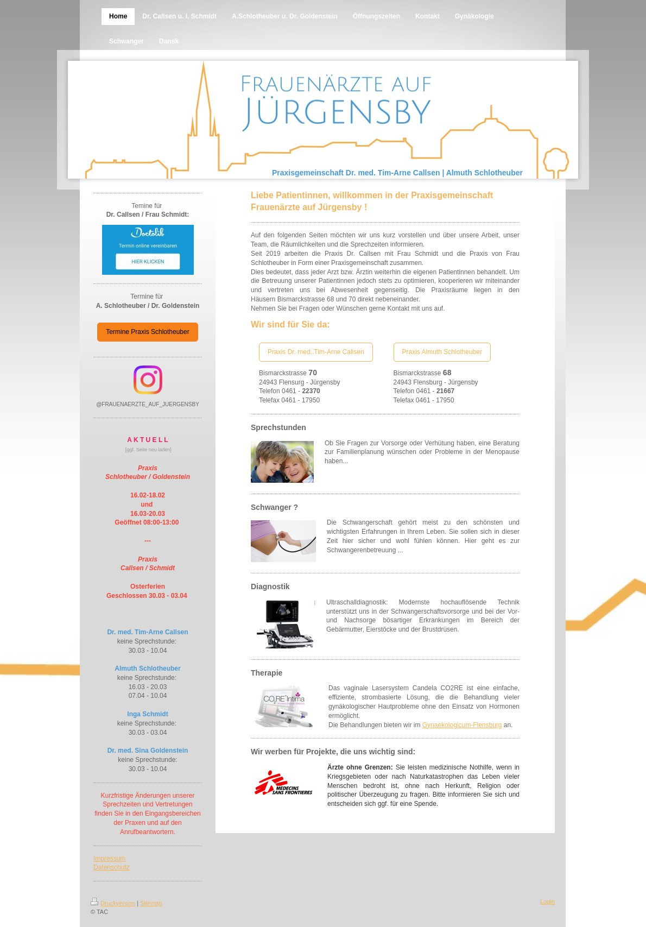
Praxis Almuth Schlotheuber (442, 352)
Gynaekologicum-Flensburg (462, 725)
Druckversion (113, 903)
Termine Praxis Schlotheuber (147, 332)
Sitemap (151, 903)
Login (547, 901)
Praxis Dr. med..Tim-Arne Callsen (316, 352)
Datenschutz (111, 867)
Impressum (109, 858)
